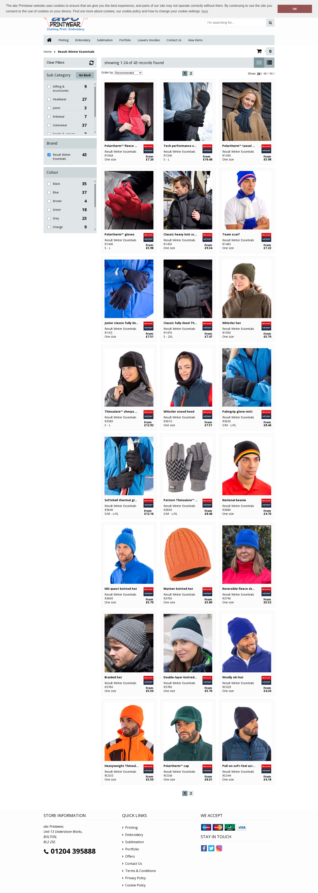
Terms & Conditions (140, 870)
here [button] (204, 11)
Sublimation (105, 40)
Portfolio (125, 40)
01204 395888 (73, 851)
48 (264, 73)
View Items (195, 40)
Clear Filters (55, 62)
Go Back (85, 75)
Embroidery (82, 40)
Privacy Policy (135, 878)
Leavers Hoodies (149, 40)
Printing (63, 40)
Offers (130, 856)
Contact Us (174, 40)
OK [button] (295, 9)
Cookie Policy (135, 885)
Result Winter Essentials (76, 52)
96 (271, 73)
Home (48, 52)
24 (258, 73)
